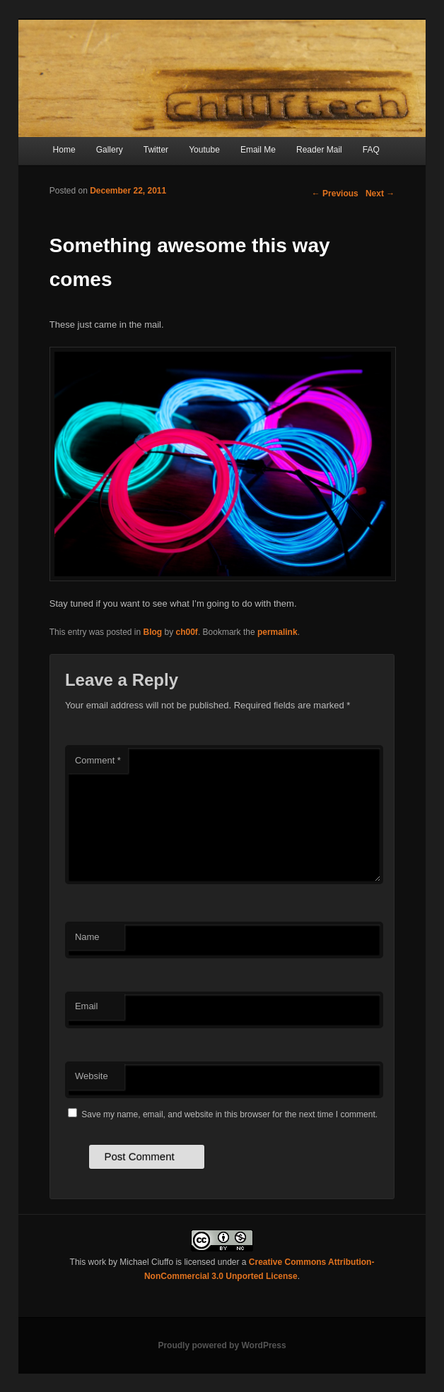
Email (86, 1006)
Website (91, 1076)
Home (64, 150)
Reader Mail (319, 150)
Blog (153, 632)
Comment (98, 760)
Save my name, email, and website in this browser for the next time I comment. (229, 1114)
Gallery (109, 150)
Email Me (258, 150)
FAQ (371, 150)
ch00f (187, 632)
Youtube (204, 150)
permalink (277, 632)
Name (87, 937)
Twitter (156, 150)
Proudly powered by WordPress (222, 1345)
